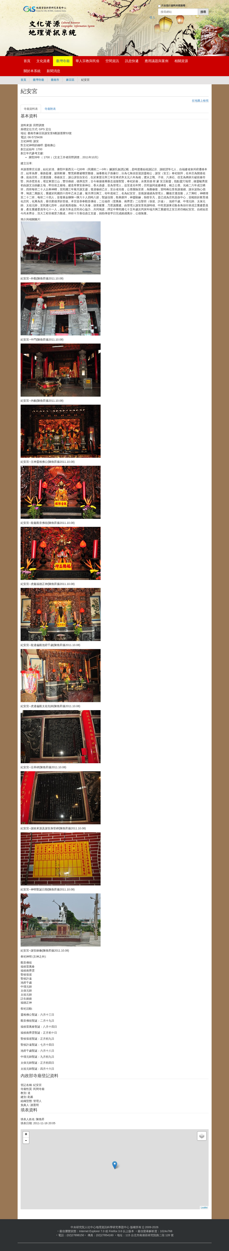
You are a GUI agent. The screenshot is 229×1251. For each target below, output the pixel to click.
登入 (152, 17)
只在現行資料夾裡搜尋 (173, 5)
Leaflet (204, 1207)
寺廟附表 (50, 108)
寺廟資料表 (31, 108)
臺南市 (55, 79)
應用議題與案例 (156, 61)
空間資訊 (112, 61)
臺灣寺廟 (63, 61)
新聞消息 (53, 71)
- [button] (26, 1141)
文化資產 (43, 61)
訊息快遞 (132, 61)
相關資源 (181, 61)
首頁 (27, 61)
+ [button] (26, 1135)
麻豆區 (70, 79)
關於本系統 (32, 71)
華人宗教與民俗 (87, 61)
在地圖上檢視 (200, 100)
